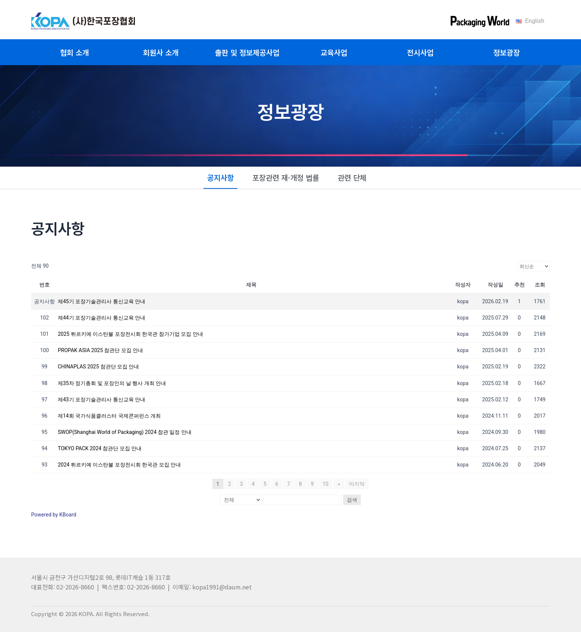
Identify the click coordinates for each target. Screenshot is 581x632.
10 (326, 484)
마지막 (357, 484)
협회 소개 (74, 52)
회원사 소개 (161, 52)
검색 (352, 500)
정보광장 (506, 52)
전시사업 (420, 52)
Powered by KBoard (53, 515)
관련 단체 (352, 177)
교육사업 (334, 52)
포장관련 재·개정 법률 (285, 177)
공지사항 (220, 177)
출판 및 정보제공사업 (247, 52)
